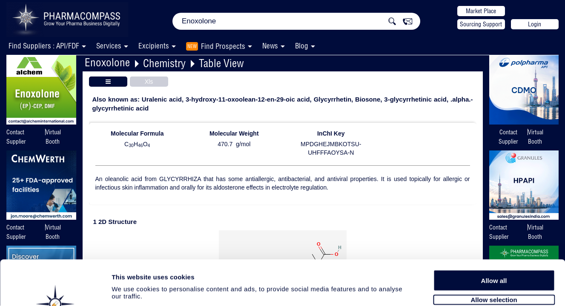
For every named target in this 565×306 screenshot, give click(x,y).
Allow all (494, 234)
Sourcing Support (481, 24)
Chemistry (164, 63)
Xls (149, 81)
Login (534, 24)
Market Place (481, 11)
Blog (301, 45)
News (270, 45)
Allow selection (493, 254)
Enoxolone (107, 62)
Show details (447, 289)
